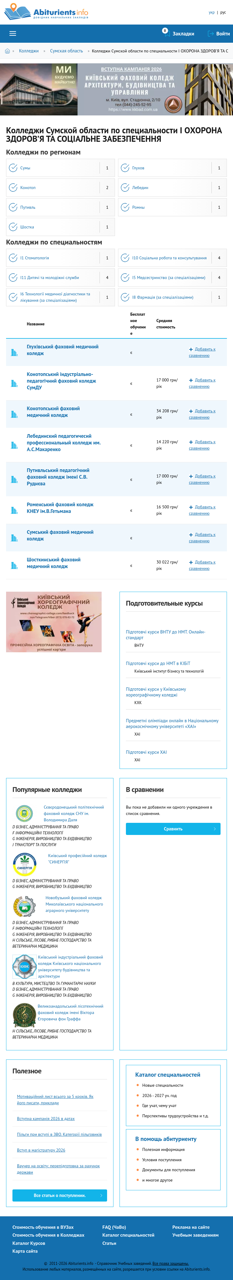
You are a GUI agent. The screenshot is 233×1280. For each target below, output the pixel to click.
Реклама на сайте (191, 1227)
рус (223, 12)
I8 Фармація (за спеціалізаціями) (162, 297)
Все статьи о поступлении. (60, 1195)
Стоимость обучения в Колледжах (48, 1235)
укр (211, 12)
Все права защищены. (171, 1263)
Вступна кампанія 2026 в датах (46, 1118)
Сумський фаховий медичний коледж (60, 535)
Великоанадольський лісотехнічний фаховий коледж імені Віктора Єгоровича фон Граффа (70, 1012)
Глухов (138, 168)
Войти (223, 33)
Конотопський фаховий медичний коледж (53, 411)
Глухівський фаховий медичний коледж (63, 350)
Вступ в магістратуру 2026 (41, 1150)
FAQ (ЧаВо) (114, 1227)
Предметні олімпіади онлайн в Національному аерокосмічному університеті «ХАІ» (172, 723)
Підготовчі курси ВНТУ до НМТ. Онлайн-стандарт (165, 634)
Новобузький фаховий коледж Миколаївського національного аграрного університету (74, 904)
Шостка (27, 227)
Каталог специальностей (167, 1075)
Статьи (109, 1243)
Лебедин (140, 187)
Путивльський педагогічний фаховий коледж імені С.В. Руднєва (58, 477)
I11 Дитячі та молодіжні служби (49, 277)
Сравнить (173, 829)
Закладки (183, 33)
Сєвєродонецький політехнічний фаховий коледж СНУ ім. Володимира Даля (74, 813)
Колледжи (29, 51)
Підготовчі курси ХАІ (146, 752)
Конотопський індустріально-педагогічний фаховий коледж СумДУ (61, 381)
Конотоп (27, 187)
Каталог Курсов (28, 1243)
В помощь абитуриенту (166, 1139)
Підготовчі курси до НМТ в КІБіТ (158, 663)
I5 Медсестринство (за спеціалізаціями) (168, 277)
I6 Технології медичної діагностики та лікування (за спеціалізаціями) (55, 297)
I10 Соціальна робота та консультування (169, 258)
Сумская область (66, 51)
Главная (8, 51)
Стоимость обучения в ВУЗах (43, 1227)
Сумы (25, 168)
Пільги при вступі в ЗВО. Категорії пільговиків (59, 1134)
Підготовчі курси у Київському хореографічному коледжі (156, 692)
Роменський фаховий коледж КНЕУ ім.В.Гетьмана (60, 507)
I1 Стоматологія (34, 258)
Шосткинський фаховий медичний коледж (54, 563)
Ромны (138, 207)
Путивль (27, 207)
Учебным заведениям (195, 1235)
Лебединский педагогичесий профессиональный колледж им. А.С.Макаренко (63, 443)
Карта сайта (25, 1251)
